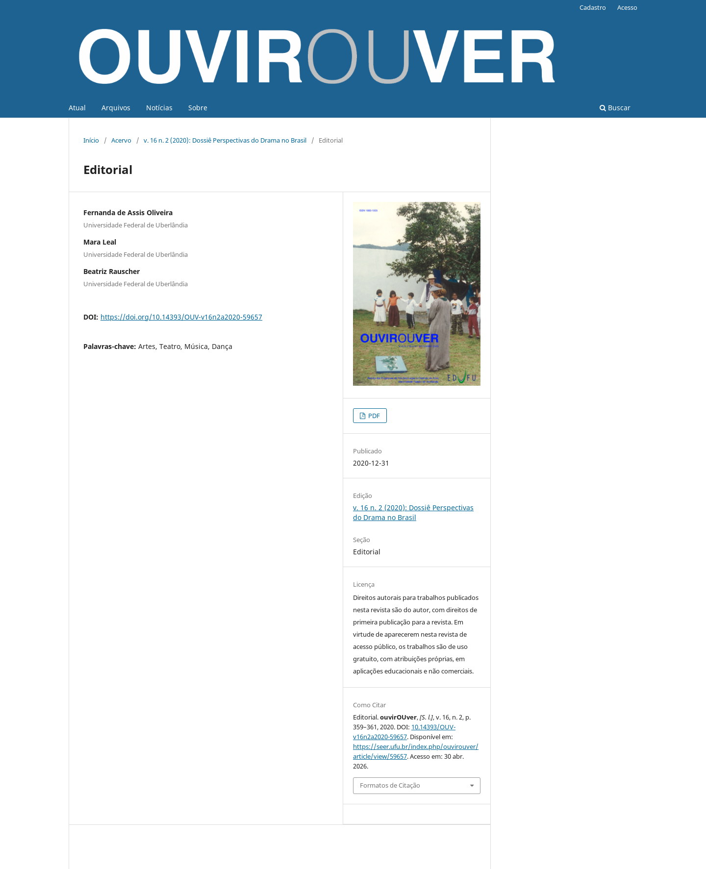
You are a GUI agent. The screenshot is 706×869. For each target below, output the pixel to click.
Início (91, 140)
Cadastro (593, 7)
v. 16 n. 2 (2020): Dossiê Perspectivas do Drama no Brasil (225, 140)
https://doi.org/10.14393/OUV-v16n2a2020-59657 (181, 317)
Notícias (159, 107)
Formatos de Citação (390, 785)
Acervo (121, 140)
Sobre (197, 107)
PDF (373, 415)
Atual (77, 107)
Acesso (627, 7)
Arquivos (115, 107)
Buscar (615, 107)
